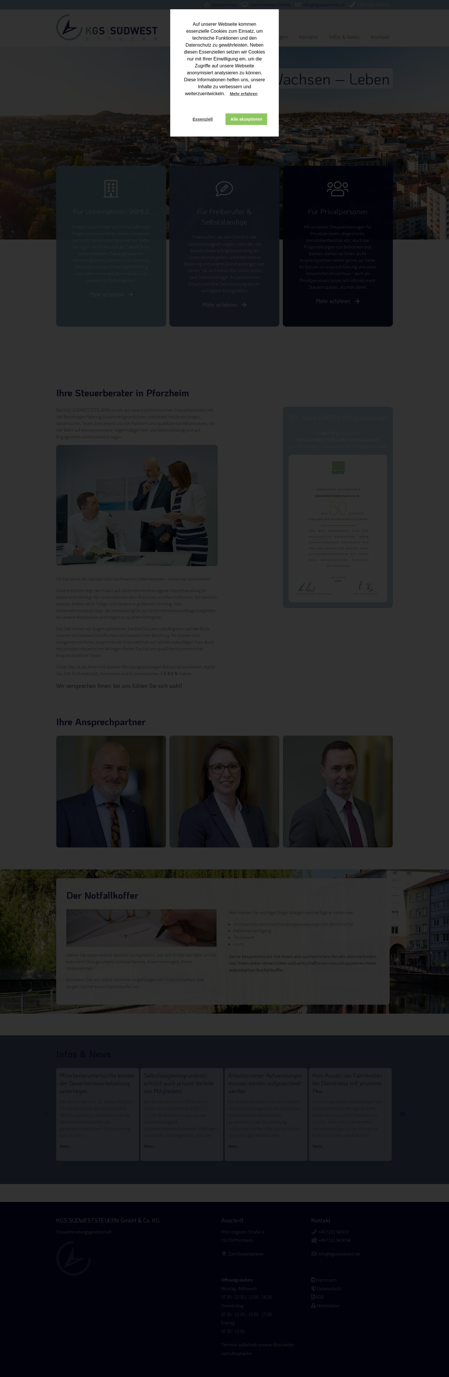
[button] (263, 94)
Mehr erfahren (244, 93)
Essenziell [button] (203, 119)
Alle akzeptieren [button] (246, 119)
